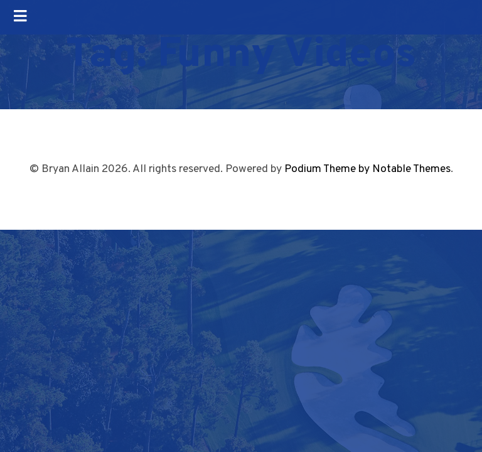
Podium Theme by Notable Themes (367, 169)
